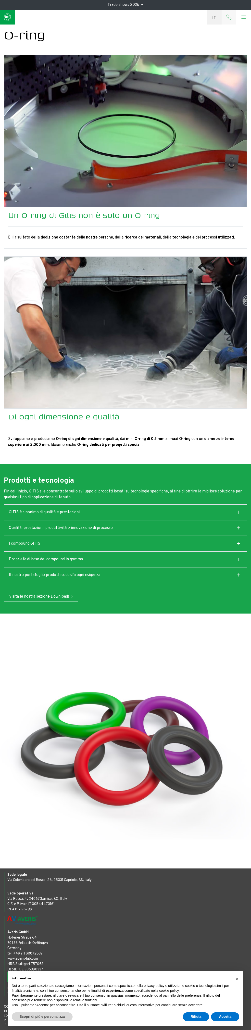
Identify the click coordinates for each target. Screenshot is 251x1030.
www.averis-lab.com (22, 958)
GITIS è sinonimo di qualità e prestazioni (44, 512)
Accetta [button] (225, 1016)
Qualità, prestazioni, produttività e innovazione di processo (61, 528)
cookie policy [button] (169, 990)
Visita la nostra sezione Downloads (41, 596)
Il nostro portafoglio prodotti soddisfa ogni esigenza (54, 575)
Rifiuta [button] (196, 1016)
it (214, 17)
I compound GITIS (24, 543)
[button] (237, 979)
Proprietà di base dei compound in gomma (46, 559)
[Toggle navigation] (243, 17)
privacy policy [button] (154, 986)
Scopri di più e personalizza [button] (42, 1016)
